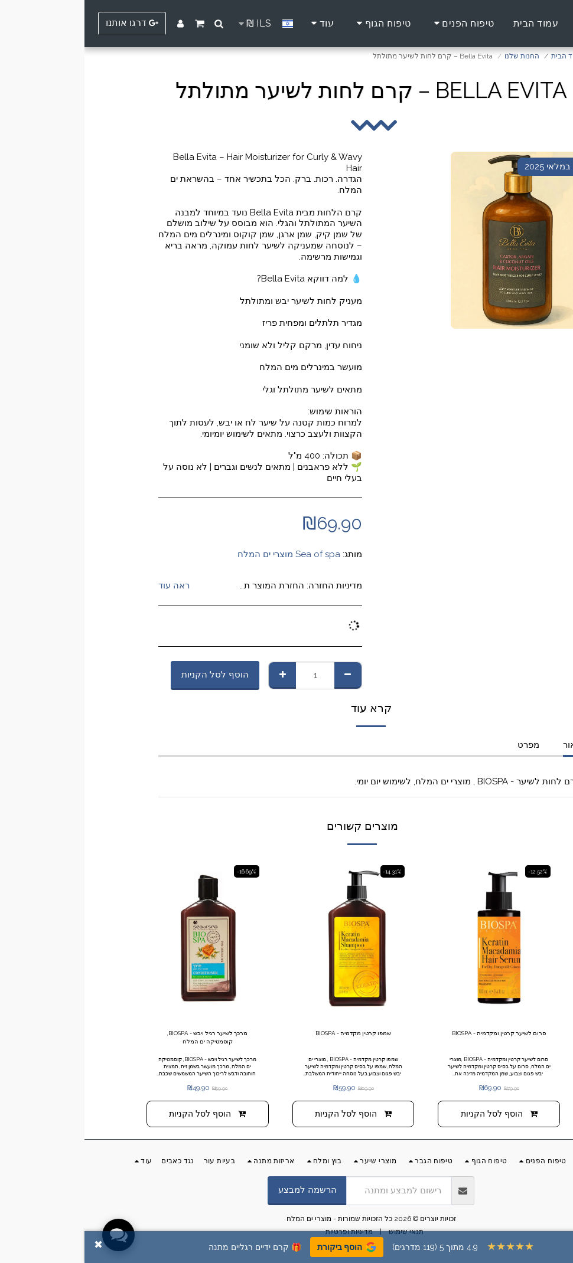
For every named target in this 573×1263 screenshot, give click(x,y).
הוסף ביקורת (262, 1247)
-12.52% (451, 871)
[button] (135, 23)
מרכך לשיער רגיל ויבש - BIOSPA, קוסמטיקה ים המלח (122, 1039)
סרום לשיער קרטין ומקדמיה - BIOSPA (414, 1039)
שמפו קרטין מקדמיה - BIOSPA (268, 1034)
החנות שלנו (437, 56)
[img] (414, 938)
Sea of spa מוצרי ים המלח (204, 554)
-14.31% (306, 871)
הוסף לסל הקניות (130, 674)
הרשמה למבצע (223, 1195)
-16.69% (160, 871)
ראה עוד (89, 585)
